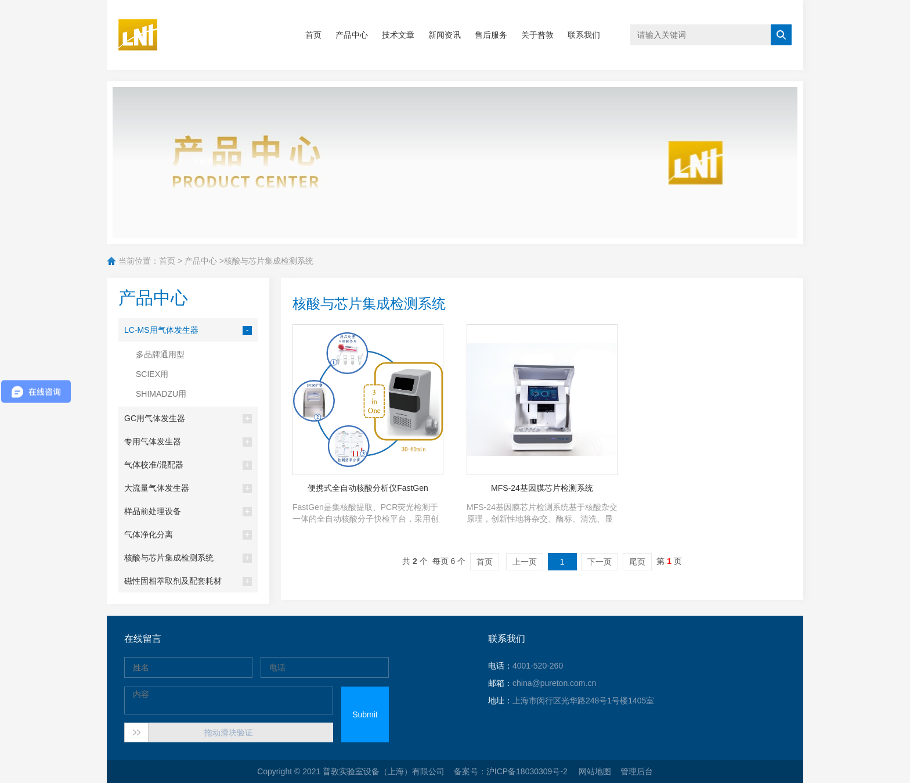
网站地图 (595, 771)
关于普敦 (537, 34)
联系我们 (584, 34)
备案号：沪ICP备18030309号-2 (512, 771)
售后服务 (491, 34)
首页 (313, 34)
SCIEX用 (152, 374)
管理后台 (636, 771)
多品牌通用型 (160, 354)
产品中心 (351, 34)
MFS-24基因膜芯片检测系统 (542, 488)
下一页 (599, 561)
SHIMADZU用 (161, 393)
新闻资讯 (444, 34)
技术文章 (398, 34)
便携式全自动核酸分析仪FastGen (368, 488)
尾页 (637, 561)
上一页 (524, 561)
